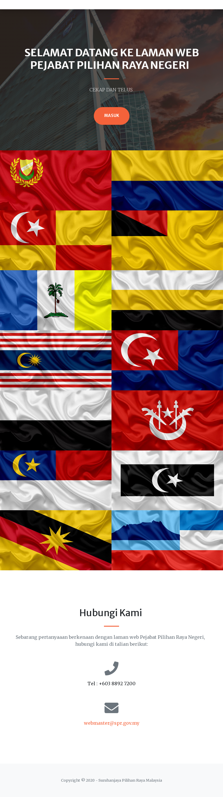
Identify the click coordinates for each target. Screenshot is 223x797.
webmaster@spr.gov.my (111, 723)
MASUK (111, 115)
